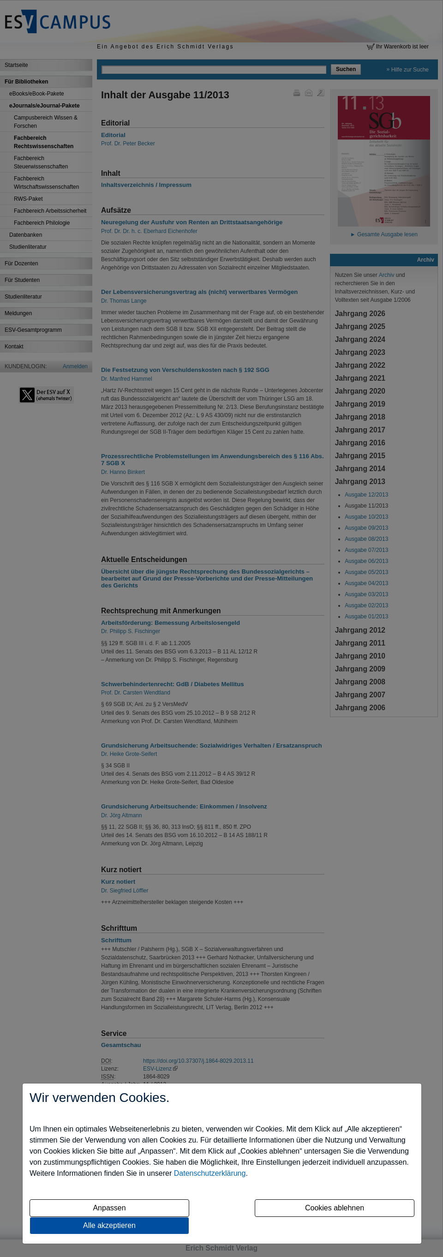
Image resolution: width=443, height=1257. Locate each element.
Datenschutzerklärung (210, 1173)
